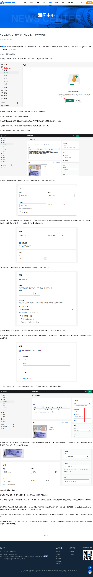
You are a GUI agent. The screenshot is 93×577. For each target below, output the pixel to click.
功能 (31, 2)
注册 (89, 2)
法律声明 (58, 559)
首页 (25, 2)
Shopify (3, 47)
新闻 (50, 2)
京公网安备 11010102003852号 (68, 571)
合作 (44, 2)
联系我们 (58, 554)
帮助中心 (71, 551)
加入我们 (58, 556)
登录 (82, 2)
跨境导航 (70, 2)
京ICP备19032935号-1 (52, 571)
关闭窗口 (46, 535)
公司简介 (58, 551)
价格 (38, 2)
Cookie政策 (59, 563)
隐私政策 (58, 561)
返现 (56, 2)
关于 (63, 2)
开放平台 (71, 554)
